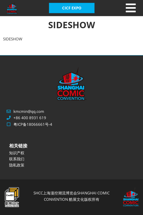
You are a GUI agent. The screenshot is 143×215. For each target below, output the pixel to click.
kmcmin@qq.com (28, 111)
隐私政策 (16, 164)
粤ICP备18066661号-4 (32, 124)
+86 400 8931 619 (29, 117)
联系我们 (16, 158)
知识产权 (16, 152)
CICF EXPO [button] (71, 7)
